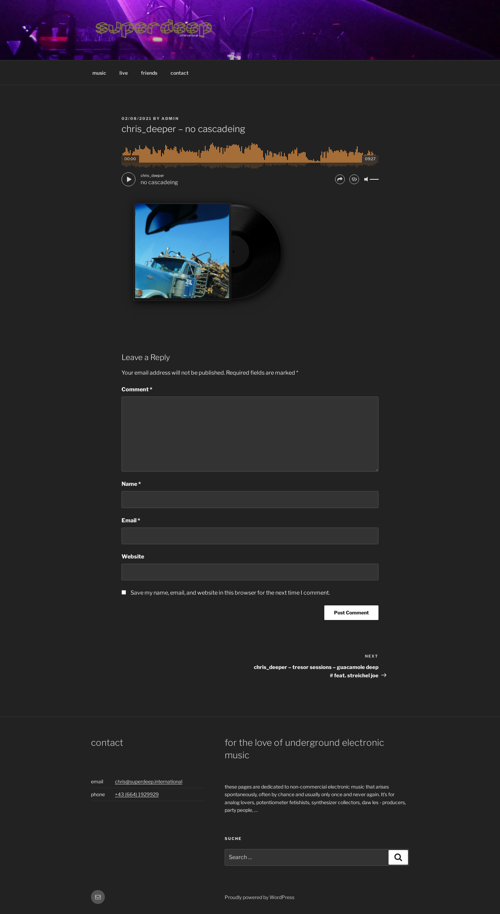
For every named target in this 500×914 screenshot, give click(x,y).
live (123, 73)
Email (131, 520)
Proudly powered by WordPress (259, 897)
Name (131, 484)
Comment (137, 389)
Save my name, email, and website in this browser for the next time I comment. (230, 592)
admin (170, 118)
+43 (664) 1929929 (137, 794)
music (99, 73)
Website (133, 556)
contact (179, 73)
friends (149, 73)
